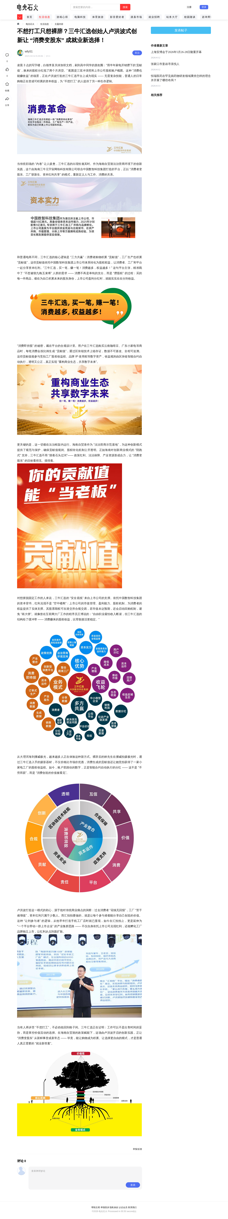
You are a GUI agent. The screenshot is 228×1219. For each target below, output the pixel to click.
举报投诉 (105, 1207)
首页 (29, 17)
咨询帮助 (207, 17)
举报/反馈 (137, 1149)
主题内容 (59, 24)
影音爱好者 (117, 17)
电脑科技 (80, 17)
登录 (204, 7)
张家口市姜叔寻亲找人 (165, 63)
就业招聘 (154, 17)
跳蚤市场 (136, 17)
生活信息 (44, 17)
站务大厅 (172, 17)
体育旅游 (98, 17)
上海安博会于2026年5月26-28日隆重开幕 (176, 52)
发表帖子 (181, 30)
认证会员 (123, 1207)
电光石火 (30, 24)
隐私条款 (114, 1207)
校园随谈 (190, 17)
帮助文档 (95, 1207)
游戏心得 (62, 17)
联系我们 (132, 1207)
